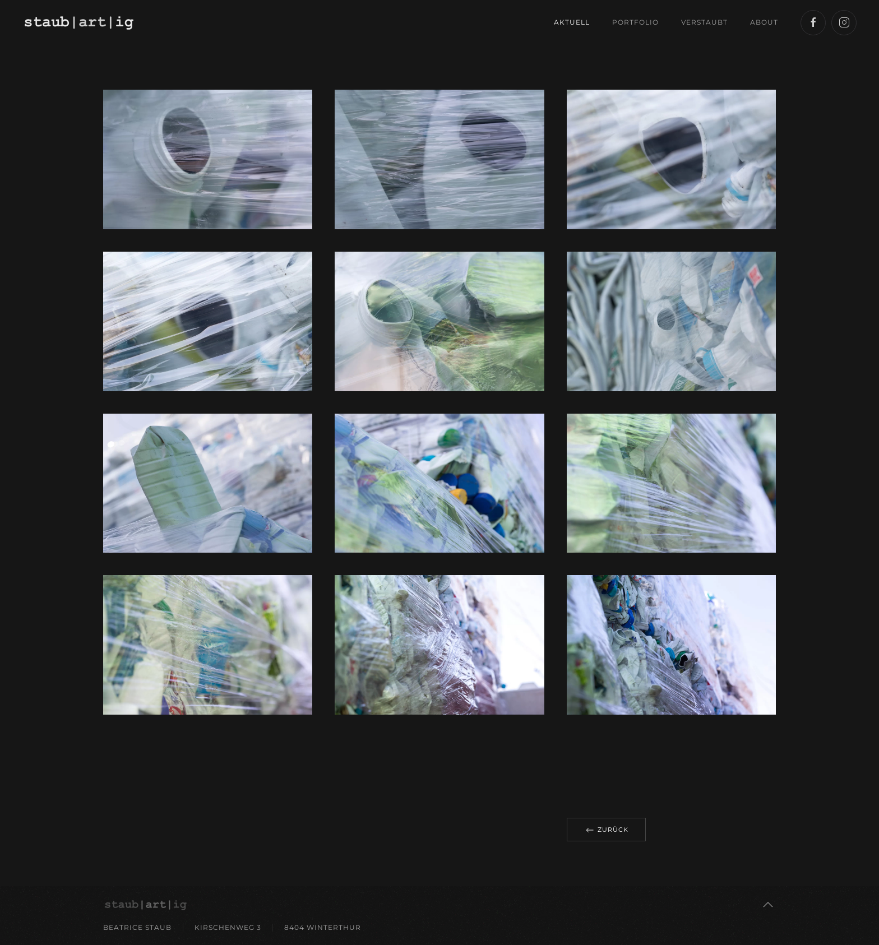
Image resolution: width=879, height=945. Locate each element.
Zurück (606, 830)
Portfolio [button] (635, 22)
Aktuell (572, 22)
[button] (768, 904)
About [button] (764, 22)
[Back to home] (80, 22)
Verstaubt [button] (704, 22)
